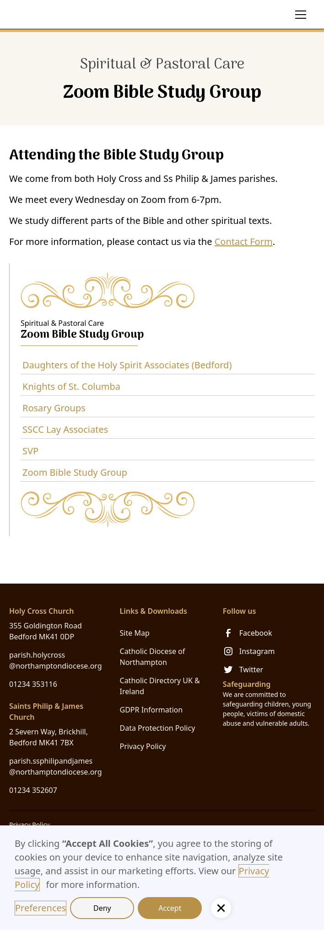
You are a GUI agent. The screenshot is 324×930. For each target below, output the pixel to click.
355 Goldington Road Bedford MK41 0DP (45, 631)
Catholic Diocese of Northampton (152, 656)
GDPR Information (151, 710)
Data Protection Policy (157, 728)
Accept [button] (169, 908)
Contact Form (244, 241)
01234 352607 (33, 790)
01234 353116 (33, 684)
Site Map (135, 633)
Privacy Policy (143, 746)
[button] (299, 15)
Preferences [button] (40, 908)
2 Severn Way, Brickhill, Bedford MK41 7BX (48, 737)
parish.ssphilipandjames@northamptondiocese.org (55, 766)
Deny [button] (102, 908)
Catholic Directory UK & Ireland (160, 685)
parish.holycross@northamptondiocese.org (55, 660)
